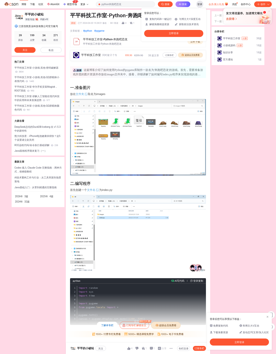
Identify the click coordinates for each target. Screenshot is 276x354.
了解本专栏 (107, 325)
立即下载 (195, 41)
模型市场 (70, 3)
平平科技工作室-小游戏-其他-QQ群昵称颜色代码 (36, 107)
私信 (51, 50)
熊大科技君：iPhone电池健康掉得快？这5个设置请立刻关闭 (37, 138)
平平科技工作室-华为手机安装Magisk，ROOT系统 (36, 88)
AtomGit (53, 4)
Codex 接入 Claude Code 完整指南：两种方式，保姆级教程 (38, 169)
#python (87, 30)
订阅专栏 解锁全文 (136, 324)
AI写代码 (179, 280)
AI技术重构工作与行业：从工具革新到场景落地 (37, 179)
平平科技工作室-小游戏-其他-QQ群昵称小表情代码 (36, 79)
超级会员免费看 (190, 54)
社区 (40, 4)
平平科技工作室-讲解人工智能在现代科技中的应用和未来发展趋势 (36, 98)
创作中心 (246, 4)
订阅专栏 (169, 55)
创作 (263, 4)
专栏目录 (184, 348)
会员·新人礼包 (218, 4)
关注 (100, 348)
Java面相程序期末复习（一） (30, 150)
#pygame (99, 30)
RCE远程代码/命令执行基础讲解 (36, 145)
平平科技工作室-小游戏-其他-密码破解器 (36, 69)
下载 (32, 4)
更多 (84, 4)
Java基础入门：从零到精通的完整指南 (35, 187)
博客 (23, 4)
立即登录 (174, 33)
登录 (199, 4)
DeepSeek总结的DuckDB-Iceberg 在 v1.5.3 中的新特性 (37, 128)
